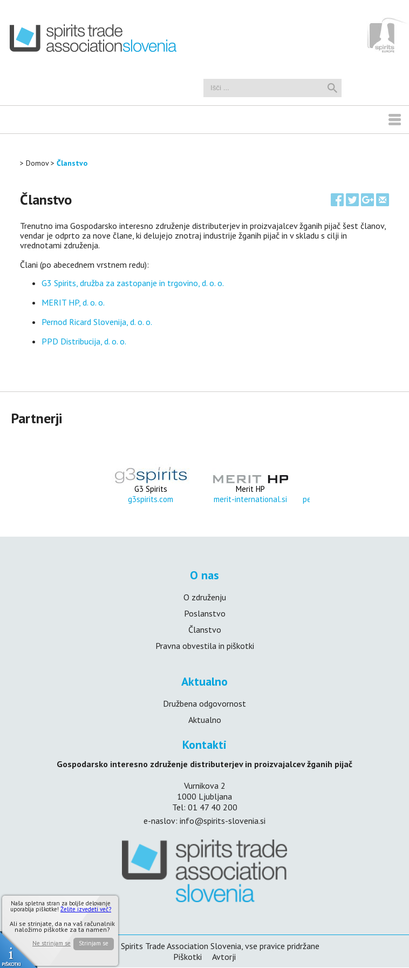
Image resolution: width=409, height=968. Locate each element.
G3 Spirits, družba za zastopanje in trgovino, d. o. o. (133, 282)
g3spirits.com (150, 499)
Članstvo (72, 163)
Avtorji (224, 957)
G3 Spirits (150, 489)
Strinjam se (93, 943)
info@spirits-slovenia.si (222, 820)
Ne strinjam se (51, 943)
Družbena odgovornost (204, 703)
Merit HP (250, 489)
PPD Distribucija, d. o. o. (84, 341)
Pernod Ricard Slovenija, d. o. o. (97, 321)
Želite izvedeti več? (85, 909)
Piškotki (187, 957)
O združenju (204, 597)
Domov (37, 163)
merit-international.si (250, 499)
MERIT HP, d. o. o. (74, 302)
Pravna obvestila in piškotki (204, 645)
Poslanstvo (205, 613)
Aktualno (204, 719)
